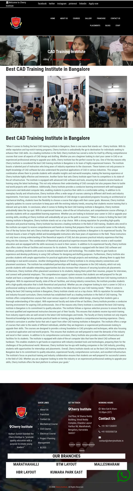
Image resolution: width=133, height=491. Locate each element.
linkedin (82, 3)
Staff (118, 26)
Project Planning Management (46, 440)
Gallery (88, 18)
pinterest (73, 3)
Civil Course (44, 428)
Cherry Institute (61, 487)
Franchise (101, 18)
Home (53, 18)
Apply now (93, 3)
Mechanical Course (48, 424)
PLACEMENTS (95, 26)
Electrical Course (47, 433)
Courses (76, 18)
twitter (52, 3)
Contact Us (115, 18)
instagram (61, 3)
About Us (64, 18)
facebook (42, 3)
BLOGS (107, 26)
